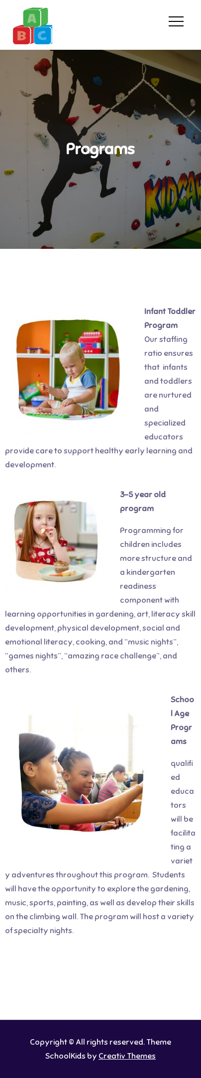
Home (77, 19)
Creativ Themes (127, 1056)
